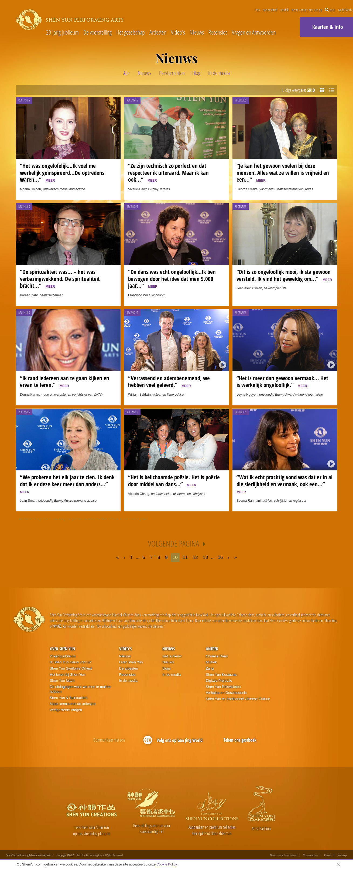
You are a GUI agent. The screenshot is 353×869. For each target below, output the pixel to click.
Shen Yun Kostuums (222, 675)
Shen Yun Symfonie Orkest (71, 668)
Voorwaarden (310, 855)
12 (195, 557)
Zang (210, 668)
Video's (178, 32)
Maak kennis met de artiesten (73, 704)
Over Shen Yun (62, 648)
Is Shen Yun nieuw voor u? (70, 662)
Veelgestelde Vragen (66, 710)
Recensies (217, 32)
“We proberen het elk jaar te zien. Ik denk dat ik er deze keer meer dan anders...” (67, 483)
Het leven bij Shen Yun (67, 675)
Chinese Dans (217, 656)
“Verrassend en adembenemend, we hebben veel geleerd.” (169, 381)
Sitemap (342, 855)
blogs (166, 668)
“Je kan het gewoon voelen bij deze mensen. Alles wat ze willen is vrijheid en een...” (283, 172)
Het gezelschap (130, 32)
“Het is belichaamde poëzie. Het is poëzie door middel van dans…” (174, 480)
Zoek (330, 10)
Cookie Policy (166, 864)
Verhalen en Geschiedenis (226, 693)
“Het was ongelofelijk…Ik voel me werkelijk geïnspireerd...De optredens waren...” (62, 172)
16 (220, 557)
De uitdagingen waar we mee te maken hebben (80, 689)
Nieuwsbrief (270, 10)
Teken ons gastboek (240, 740)
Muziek (211, 662)
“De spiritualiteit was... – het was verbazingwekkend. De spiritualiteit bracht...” (60, 278)
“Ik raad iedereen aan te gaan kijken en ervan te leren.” (64, 381)
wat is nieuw (171, 656)
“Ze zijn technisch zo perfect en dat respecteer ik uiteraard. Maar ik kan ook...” (168, 172)
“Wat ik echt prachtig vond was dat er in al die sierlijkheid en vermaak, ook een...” (285, 483)
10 (175, 557)
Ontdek (284, 10)
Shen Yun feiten (62, 680)
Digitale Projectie (219, 680)
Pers (257, 10)
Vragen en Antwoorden (254, 32)
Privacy (327, 855)
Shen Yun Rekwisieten (223, 687)
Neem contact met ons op (307, 10)
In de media (128, 680)
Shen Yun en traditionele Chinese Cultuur (238, 699)
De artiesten (128, 668)
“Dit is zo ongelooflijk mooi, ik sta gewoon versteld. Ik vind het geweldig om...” (284, 275)
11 (185, 557)
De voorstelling (97, 32)
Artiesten (157, 32)
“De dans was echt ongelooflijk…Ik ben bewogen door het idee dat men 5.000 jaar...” (172, 278)
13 (205, 557)
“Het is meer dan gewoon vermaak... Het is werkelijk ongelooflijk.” (282, 381)
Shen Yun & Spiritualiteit (68, 698)
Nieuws (197, 32)
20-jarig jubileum (62, 32)
